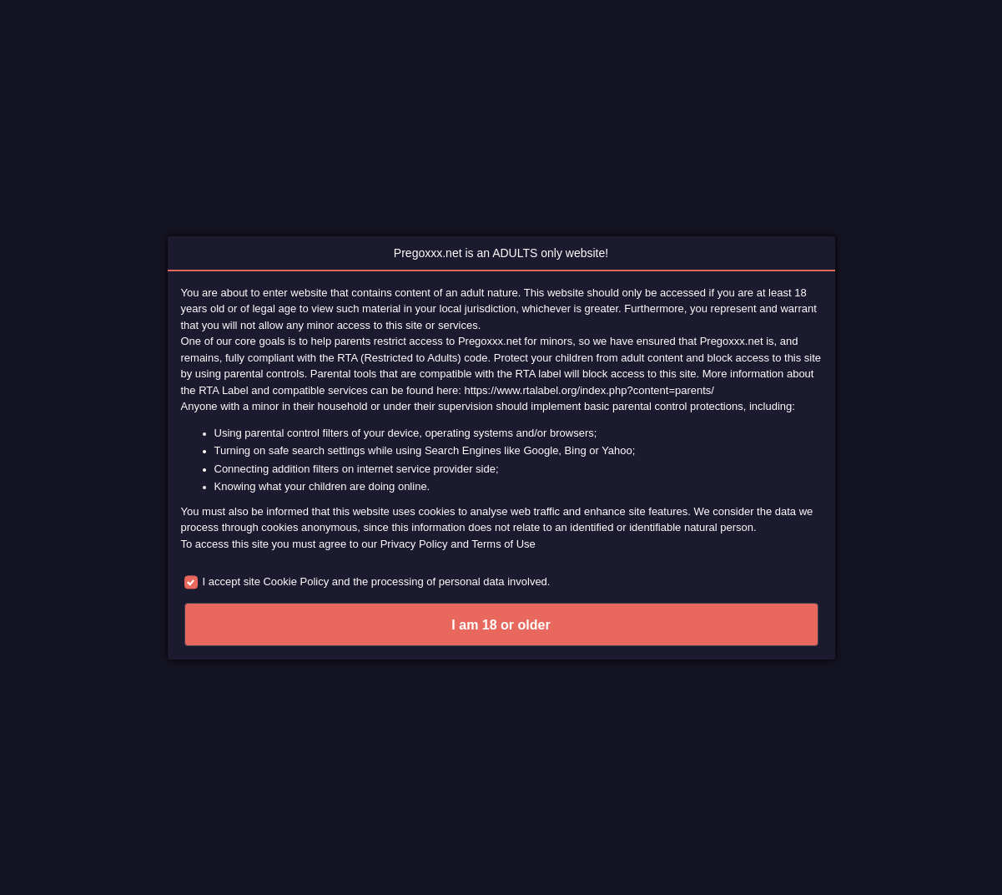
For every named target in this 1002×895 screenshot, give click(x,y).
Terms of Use (503, 544)
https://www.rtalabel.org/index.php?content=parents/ (589, 390)
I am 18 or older (500, 625)
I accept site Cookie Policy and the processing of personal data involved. (377, 581)
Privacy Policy (414, 544)
